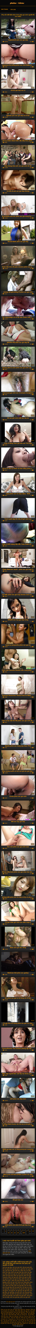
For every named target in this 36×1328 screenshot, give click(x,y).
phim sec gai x (7, 1280)
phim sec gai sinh (13, 1277)
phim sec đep (9, 1285)
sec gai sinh (28, 1289)
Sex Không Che (5, 1322)
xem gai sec (25, 1294)
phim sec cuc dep (25, 1270)
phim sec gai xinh (25, 1297)
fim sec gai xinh (7, 1269)
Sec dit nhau (31, 1314)
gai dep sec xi (16, 1269)
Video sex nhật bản (13, 1316)
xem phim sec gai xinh (19, 1295)
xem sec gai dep (14, 1297)
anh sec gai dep (7, 1267)
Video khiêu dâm (12, 1314)
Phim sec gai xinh (31, 1320)
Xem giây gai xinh (10, 1301)
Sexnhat (28, 1309)
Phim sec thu (7, 1317)
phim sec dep (6, 1272)
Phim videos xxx (24, 1323)
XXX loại (13, 9)
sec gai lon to (14, 1289)
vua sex (26, 1316)
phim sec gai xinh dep (18, 1280)
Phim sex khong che (22, 1314)
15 (15, 1233)
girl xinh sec (16, 1270)
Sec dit (24, 1320)
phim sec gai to (23, 1277)
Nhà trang (4, 9)
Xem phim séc (13, 1322)
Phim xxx (21, 1316)
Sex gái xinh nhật (8, 1320)
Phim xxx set (31, 1317)
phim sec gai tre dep (15, 1279)
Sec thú (20, 1320)
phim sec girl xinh (12, 1282)
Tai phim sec (4, 1323)
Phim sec (18, 1317)
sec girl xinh (18, 1292)
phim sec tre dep (20, 1284)
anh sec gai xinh (17, 1267)
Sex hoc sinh (11, 1313)
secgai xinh (6, 1294)
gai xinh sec (8, 1270)
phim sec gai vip (26, 1279)
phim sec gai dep (26, 1274)
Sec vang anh (31, 1313)
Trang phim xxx (12, 1319)
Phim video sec (21, 1309)
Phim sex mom (4, 1316)
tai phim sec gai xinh (16, 1294)
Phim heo (15, 1320)
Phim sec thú (24, 1313)
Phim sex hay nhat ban (19, 1312)
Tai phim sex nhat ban (8, 1311)
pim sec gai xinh (17, 1287)
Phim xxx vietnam (30, 1312)
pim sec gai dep (7, 1287)
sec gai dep (6, 1289)
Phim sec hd (10, 1323)
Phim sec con (24, 1317)
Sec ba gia (16, 1323)
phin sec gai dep (19, 1285)
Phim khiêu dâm (19, 1311)
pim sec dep (27, 1285)
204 (24, 1233)
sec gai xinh (25, 1290)
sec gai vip (19, 1290)
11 (30, 1231)
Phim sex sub (4, 1313)
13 (8, 1233)
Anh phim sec (4, 1319)
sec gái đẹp (11, 1292)
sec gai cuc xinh (27, 1287)
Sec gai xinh (26, 1311)
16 (18, 1233)
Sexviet (19, 1322)
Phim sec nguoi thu (21, 1319)
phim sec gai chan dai (17, 1272)
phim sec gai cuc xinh (14, 1274)
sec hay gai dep (27, 1292)
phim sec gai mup (8, 1275)
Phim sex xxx (25, 1322)
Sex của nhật (13, 1309)
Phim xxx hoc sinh (5, 1309)
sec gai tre (12, 1290)
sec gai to (5, 1290)
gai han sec (24, 1269)
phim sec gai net (18, 1275)
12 (33, 1231)
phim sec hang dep (23, 1282)
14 (11, 1233)
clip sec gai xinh (27, 1267)
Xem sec (13, 1317)
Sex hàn (18, 1313)
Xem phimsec (20, 1324)
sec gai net (21, 1289)
